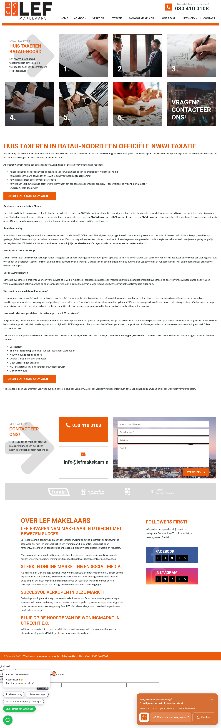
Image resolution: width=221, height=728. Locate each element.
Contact (209, 18)
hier (59, 633)
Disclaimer (85, 656)
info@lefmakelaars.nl (86, 458)
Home (64, 18)
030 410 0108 (192, 8)
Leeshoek (189, 18)
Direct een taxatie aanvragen (28, 196)
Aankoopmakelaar (141, 18)
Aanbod (79, 18)
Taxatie (117, 18)
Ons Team (168, 18)
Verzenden (194, 472)
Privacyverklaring (70, 656)
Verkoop (98, 18)
